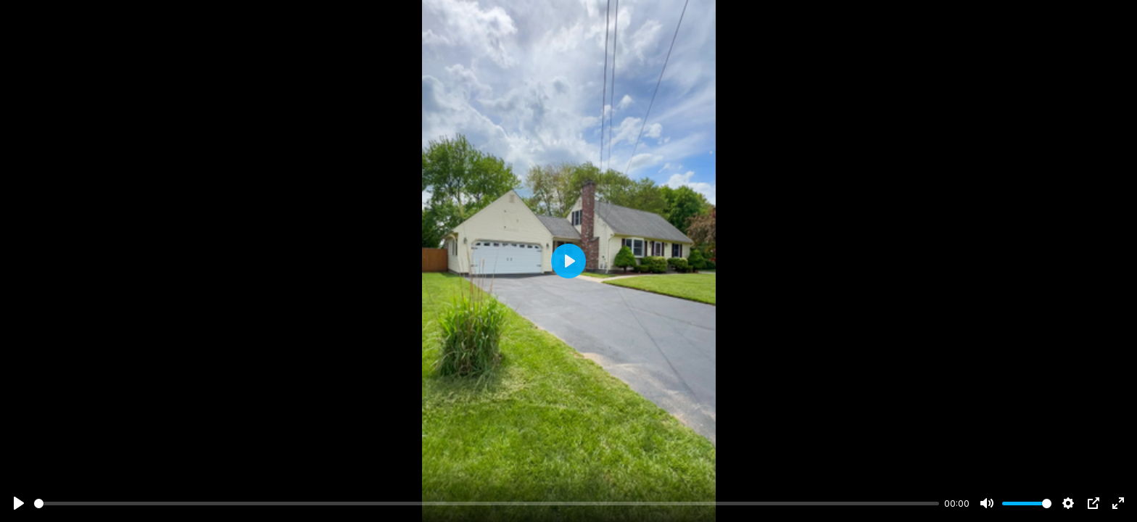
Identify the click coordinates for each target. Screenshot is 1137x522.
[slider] (486, 503)
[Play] (18, 503)
